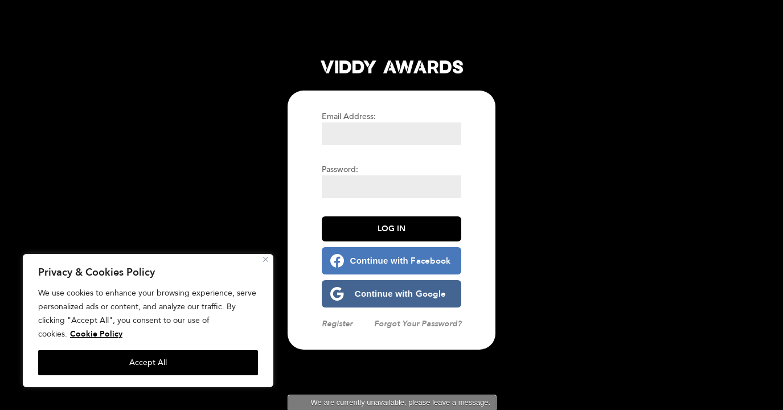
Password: (340, 169)
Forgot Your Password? (417, 323)
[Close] (265, 259)
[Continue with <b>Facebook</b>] (391, 260)
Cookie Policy (96, 334)
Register (337, 323)
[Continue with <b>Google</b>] (391, 294)
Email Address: (349, 116)
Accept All (148, 362)
